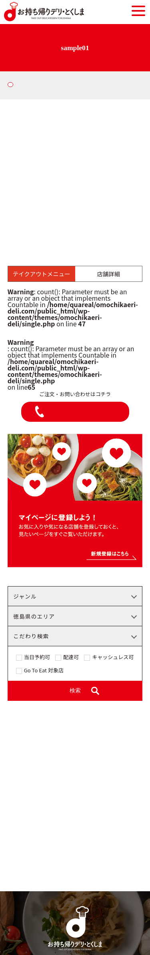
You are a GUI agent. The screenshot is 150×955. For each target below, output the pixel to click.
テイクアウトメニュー (41, 273)
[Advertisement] (75, 178)
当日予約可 (37, 657)
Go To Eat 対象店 (44, 671)
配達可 (71, 657)
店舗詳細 (108, 273)
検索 (75, 691)
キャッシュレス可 (113, 657)
